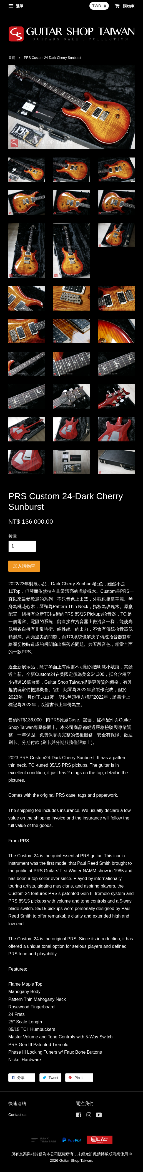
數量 (12, 536)
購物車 (124, 6)
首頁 (11, 58)
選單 (16, 6)
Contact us (17, 1115)
